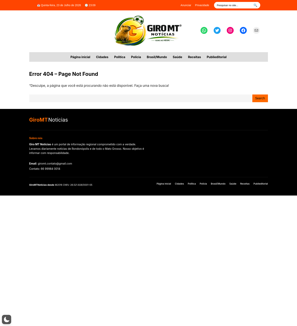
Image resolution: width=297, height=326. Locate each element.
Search (260, 98)
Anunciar (186, 5)
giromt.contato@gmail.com (55, 163)
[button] (6, 319)
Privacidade (202, 5)
